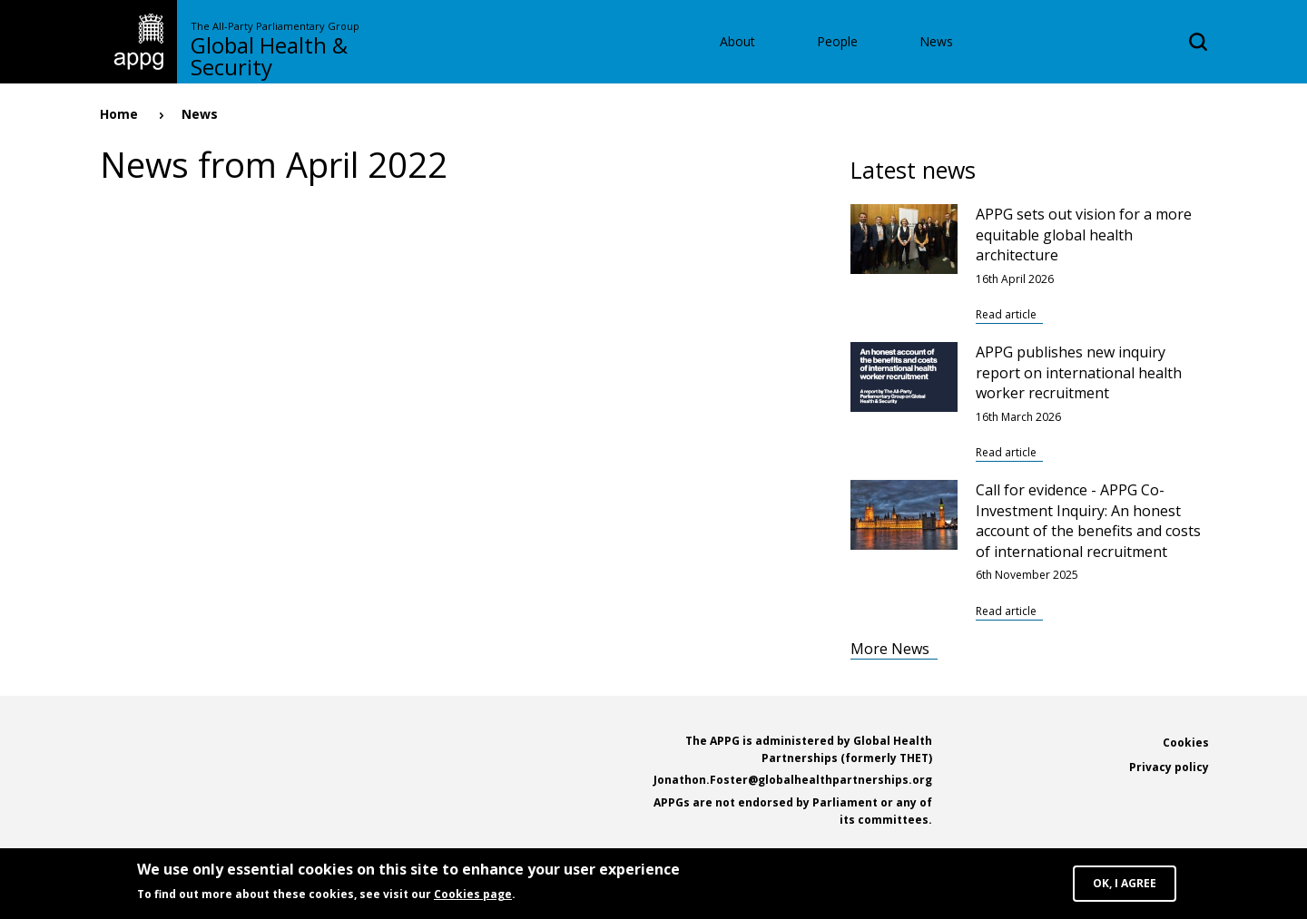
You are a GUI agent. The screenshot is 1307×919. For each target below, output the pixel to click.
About (737, 41)
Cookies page (473, 897)
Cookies (1186, 742)
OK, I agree (1124, 887)
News (936, 41)
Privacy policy (1169, 767)
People (837, 41)
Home (119, 113)
